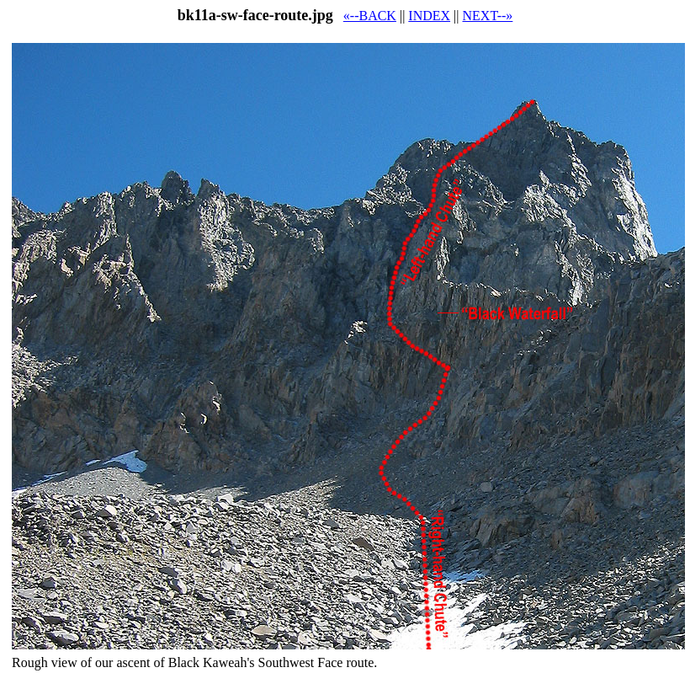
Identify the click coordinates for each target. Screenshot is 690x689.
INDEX (429, 15)
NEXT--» (488, 15)
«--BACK (369, 15)
